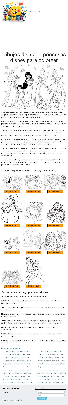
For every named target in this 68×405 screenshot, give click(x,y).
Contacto (5, 392)
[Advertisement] (34, 36)
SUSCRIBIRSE (41, 398)
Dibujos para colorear (34, 11)
